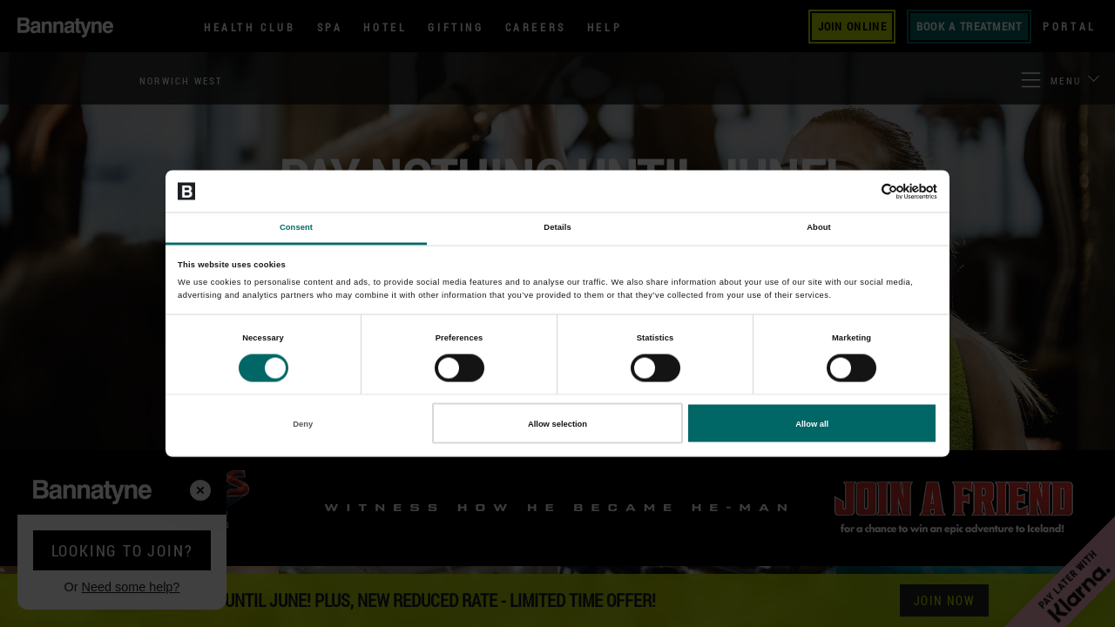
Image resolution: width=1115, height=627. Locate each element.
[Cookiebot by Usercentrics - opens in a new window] (861, 191)
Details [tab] (557, 227)
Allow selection (557, 423)
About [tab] (819, 227)
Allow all (811, 423)
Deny (303, 423)
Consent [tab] (296, 227)
